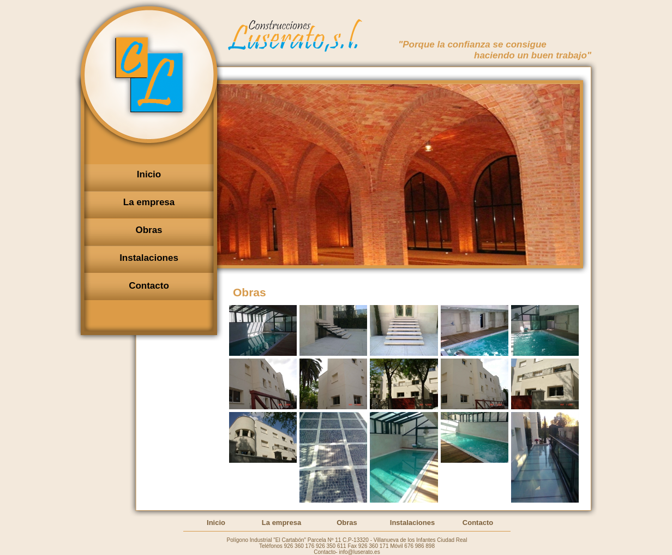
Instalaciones (412, 522)
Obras (347, 522)
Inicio (216, 522)
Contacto (478, 522)
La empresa (281, 522)
